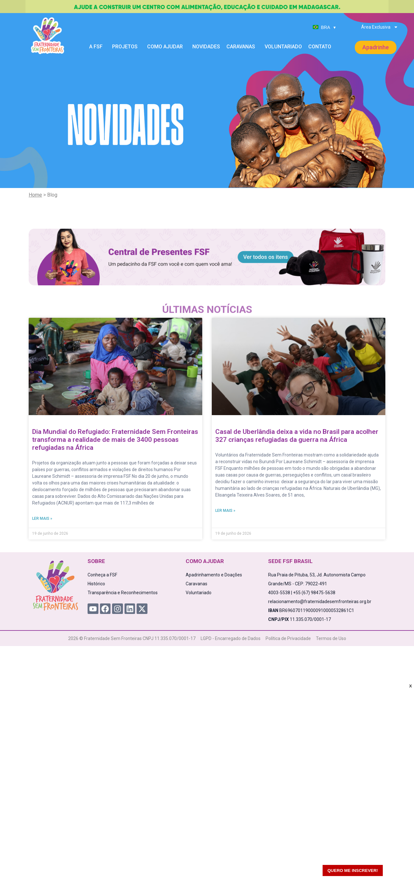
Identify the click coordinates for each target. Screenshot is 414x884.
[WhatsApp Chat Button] (398, 868)
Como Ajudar (166, 47)
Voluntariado (283, 47)
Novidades (206, 47)
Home (35, 195)
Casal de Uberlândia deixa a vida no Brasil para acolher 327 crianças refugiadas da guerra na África (296, 435)
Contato (319, 47)
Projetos (126, 47)
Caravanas (242, 47)
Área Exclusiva (379, 27)
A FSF (97, 47)
